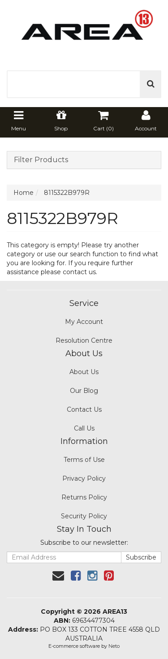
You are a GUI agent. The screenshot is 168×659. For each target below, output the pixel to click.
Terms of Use (84, 460)
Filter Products (41, 160)
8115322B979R (67, 193)
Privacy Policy (84, 478)
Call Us (84, 428)
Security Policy (84, 516)
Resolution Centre (84, 340)
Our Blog (84, 391)
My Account (84, 322)
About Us (84, 372)
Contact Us (84, 409)
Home (23, 193)
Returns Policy (84, 497)
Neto (114, 646)
